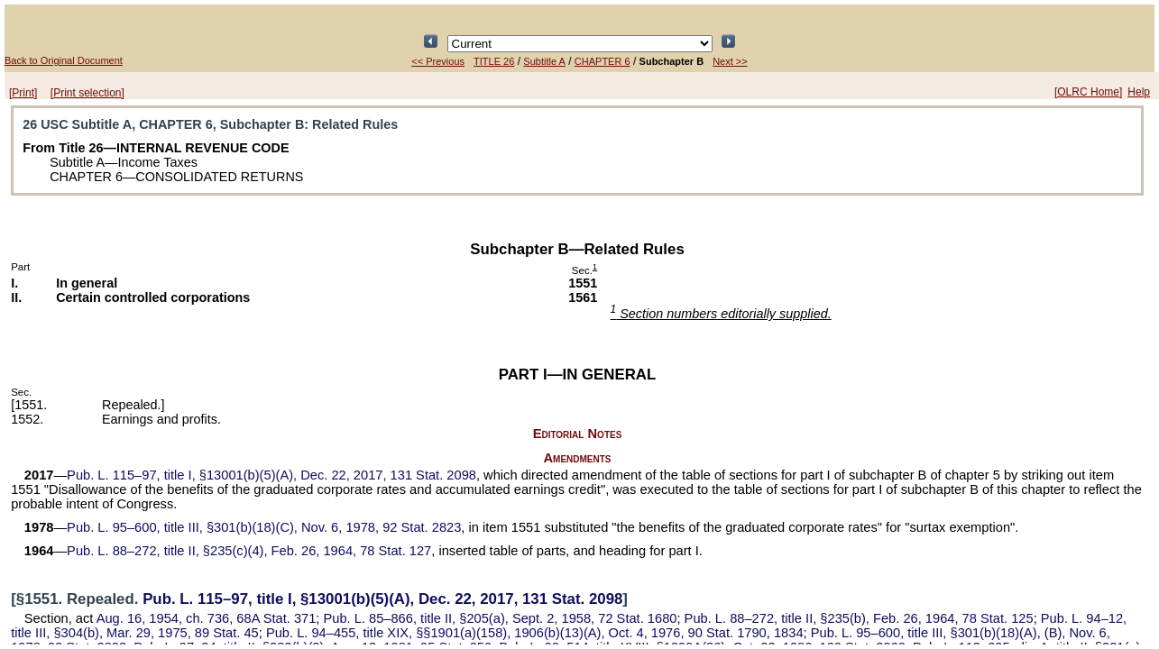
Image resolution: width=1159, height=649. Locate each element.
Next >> (730, 61)
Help (1138, 92)
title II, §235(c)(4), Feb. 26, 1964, (249, 551)
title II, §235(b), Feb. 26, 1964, (859, 618)
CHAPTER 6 (602, 61)
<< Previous (438, 61)
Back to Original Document (64, 60)
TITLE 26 (494, 61)
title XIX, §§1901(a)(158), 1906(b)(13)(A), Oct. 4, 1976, (516, 633)
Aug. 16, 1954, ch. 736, (207, 618)
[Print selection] (87, 93)
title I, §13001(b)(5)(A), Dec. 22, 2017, (271, 475)
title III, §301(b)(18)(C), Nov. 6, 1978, (264, 527)
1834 (789, 633)
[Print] (23, 93)
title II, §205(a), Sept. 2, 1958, (500, 618)
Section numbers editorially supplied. (721, 313)
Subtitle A (544, 61)
